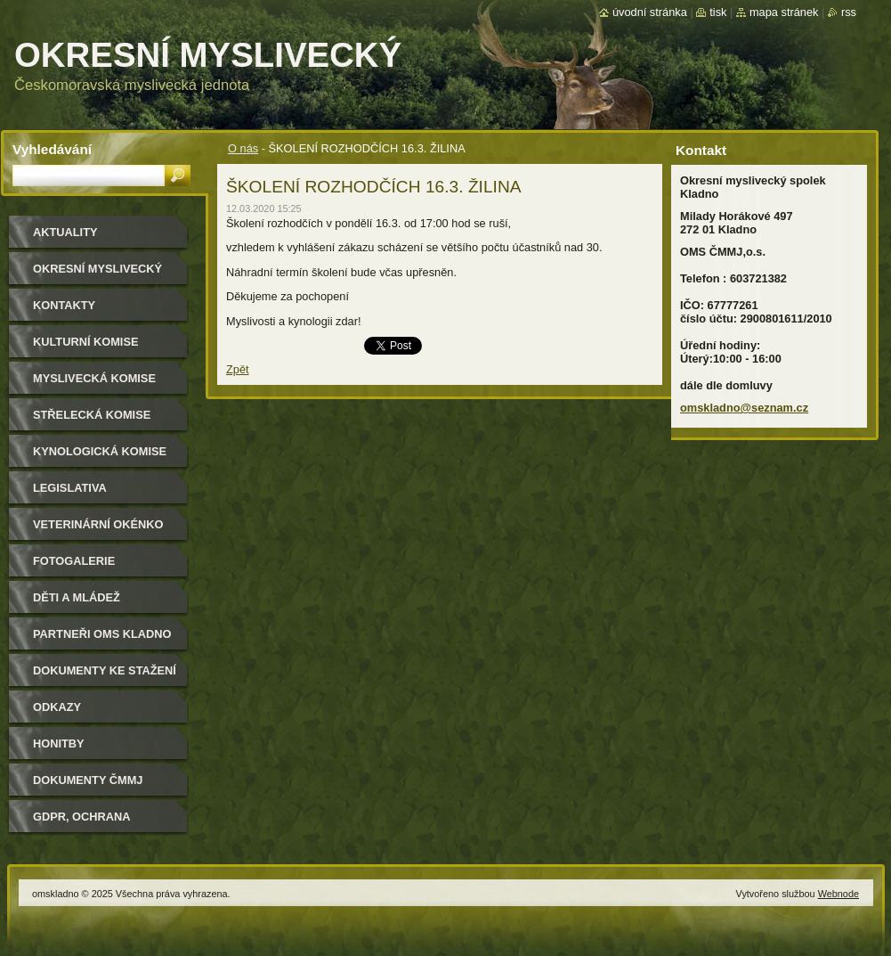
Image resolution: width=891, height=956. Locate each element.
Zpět (237, 369)
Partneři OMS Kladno (102, 634)
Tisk (717, 12)
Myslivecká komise (94, 378)
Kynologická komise (99, 451)
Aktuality (65, 232)
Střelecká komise (91, 414)
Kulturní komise (85, 341)
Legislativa (70, 487)
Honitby (59, 743)
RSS (848, 12)
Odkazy (57, 707)
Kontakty (64, 305)
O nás (243, 148)
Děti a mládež (76, 597)
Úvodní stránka (649, 12)
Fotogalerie (74, 561)
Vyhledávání (52, 149)
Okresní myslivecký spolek (97, 275)
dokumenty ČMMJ (87, 780)
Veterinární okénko (98, 524)
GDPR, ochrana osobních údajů (85, 823)
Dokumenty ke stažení (104, 670)
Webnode (838, 893)
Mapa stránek (784, 12)
